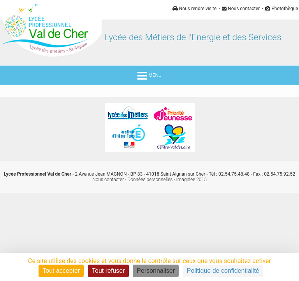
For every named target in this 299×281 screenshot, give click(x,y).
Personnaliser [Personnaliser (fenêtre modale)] (156, 270)
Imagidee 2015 (191, 179)
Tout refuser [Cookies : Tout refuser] (108, 270)
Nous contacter (241, 8)
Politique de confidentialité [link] (223, 270)
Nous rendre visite (194, 8)
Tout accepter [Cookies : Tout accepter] (61, 270)
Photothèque (281, 8)
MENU (149, 75)
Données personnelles (149, 179)
